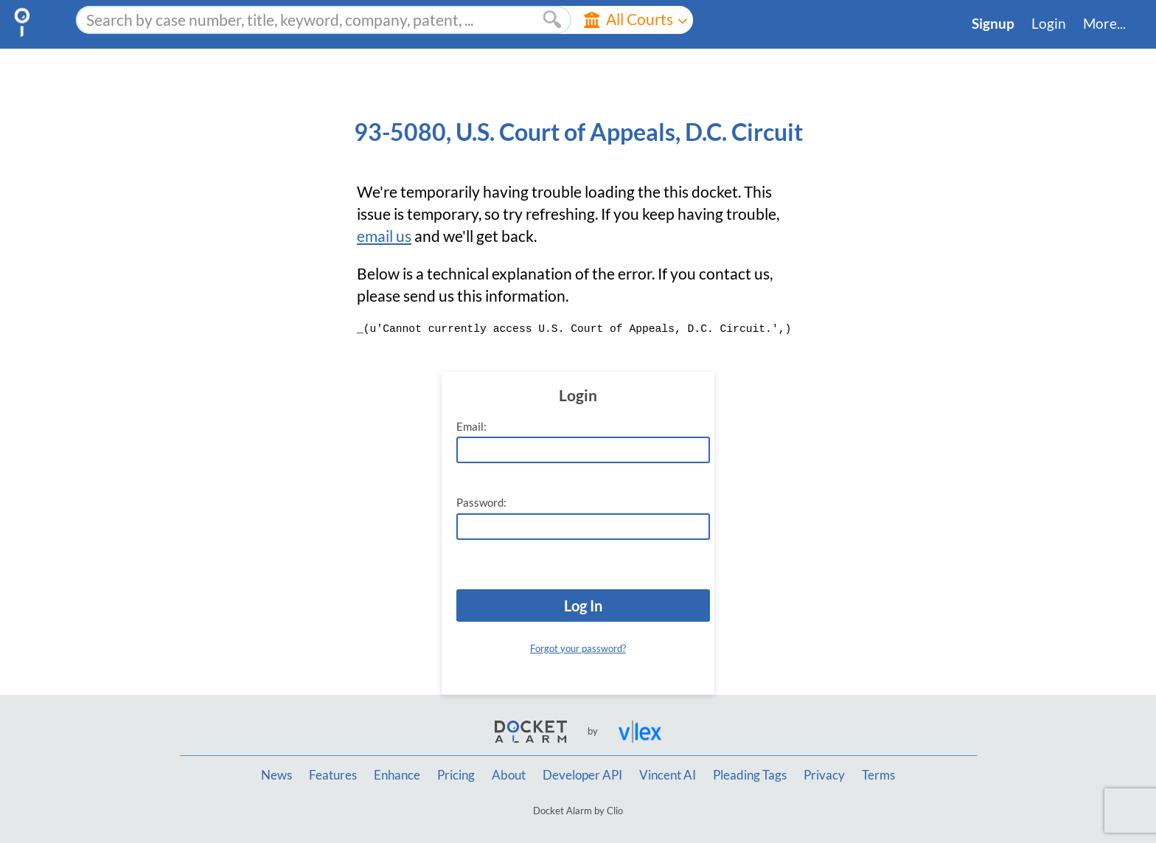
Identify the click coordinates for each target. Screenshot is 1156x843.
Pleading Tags (750, 775)
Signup (993, 23)
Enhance (397, 775)
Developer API (582, 775)
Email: (471, 426)
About (509, 775)
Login (1048, 23)
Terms (878, 775)
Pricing (456, 775)
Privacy (824, 775)
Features (333, 775)
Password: (481, 502)
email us (384, 236)
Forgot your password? (578, 648)
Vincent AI (667, 775)
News (276, 775)
